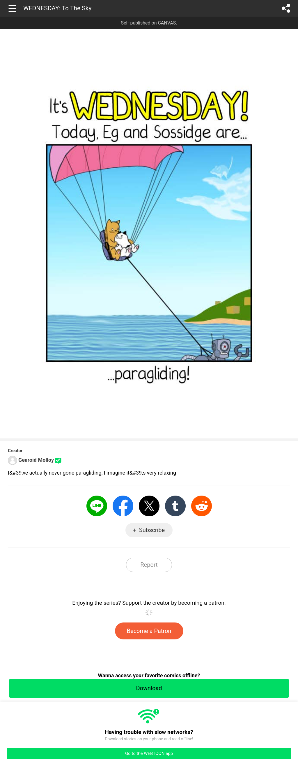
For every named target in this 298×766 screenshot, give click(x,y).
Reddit (201, 506)
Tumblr (175, 506)
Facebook (123, 506)
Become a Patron (149, 630)
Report (148, 564)
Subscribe (152, 530)
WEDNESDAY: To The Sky (57, 8)
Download (149, 688)
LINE (96, 506)
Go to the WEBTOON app (149, 753)
